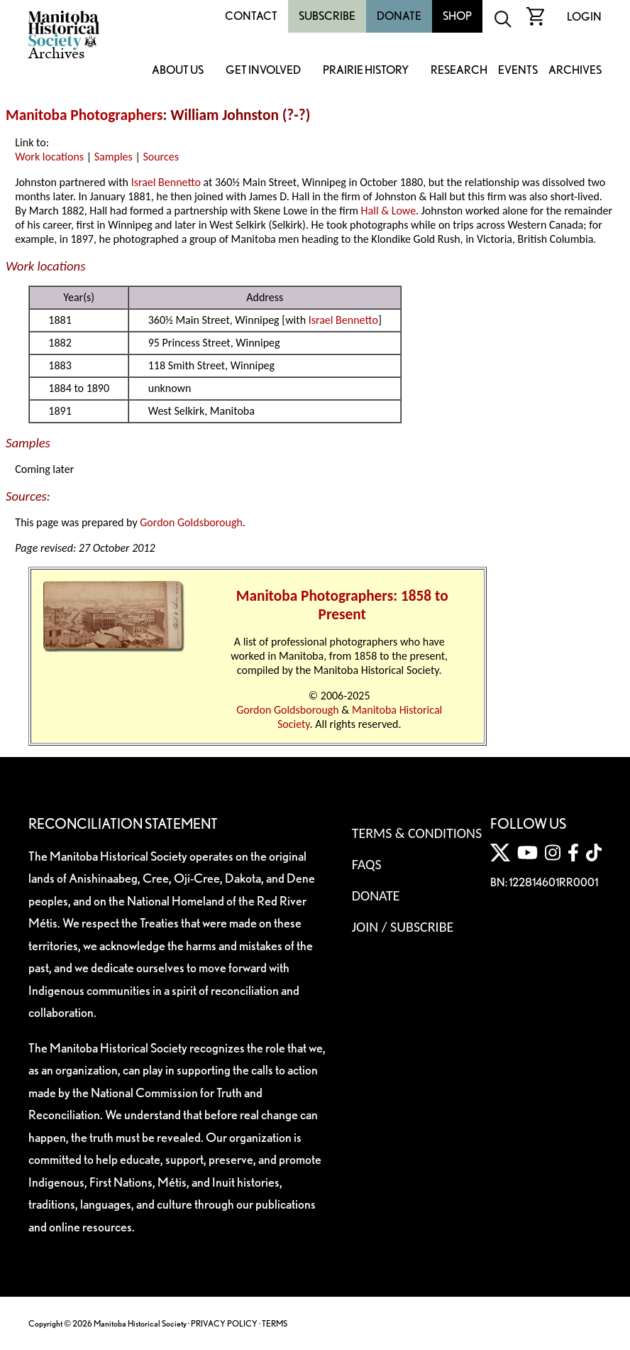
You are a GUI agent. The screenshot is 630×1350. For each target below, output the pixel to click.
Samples (113, 156)
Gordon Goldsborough (191, 522)
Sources (161, 156)
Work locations (49, 156)
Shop (457, 16)
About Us (178, 71)
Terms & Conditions (417, 833)
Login (584, 16)
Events (518, 71)
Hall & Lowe (388, 210)
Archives (575, 71)
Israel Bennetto (166, 182)
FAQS (367, 864)
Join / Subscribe (403, 926)
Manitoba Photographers (84, 115)
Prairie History (366, 71)
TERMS (274, 1323)
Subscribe (327, 16)
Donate (399, 16)
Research (459, 71)
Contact (251, 16)
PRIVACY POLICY (224, 1323)
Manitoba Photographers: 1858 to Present (342, 605)
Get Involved (263, 71)
